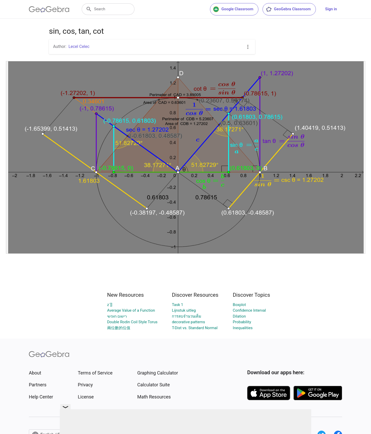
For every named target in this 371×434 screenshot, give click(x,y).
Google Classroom (233, 9)
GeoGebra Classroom (288, 9)
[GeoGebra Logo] (49, 9)
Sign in (331, 9)
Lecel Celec (79, 46)
